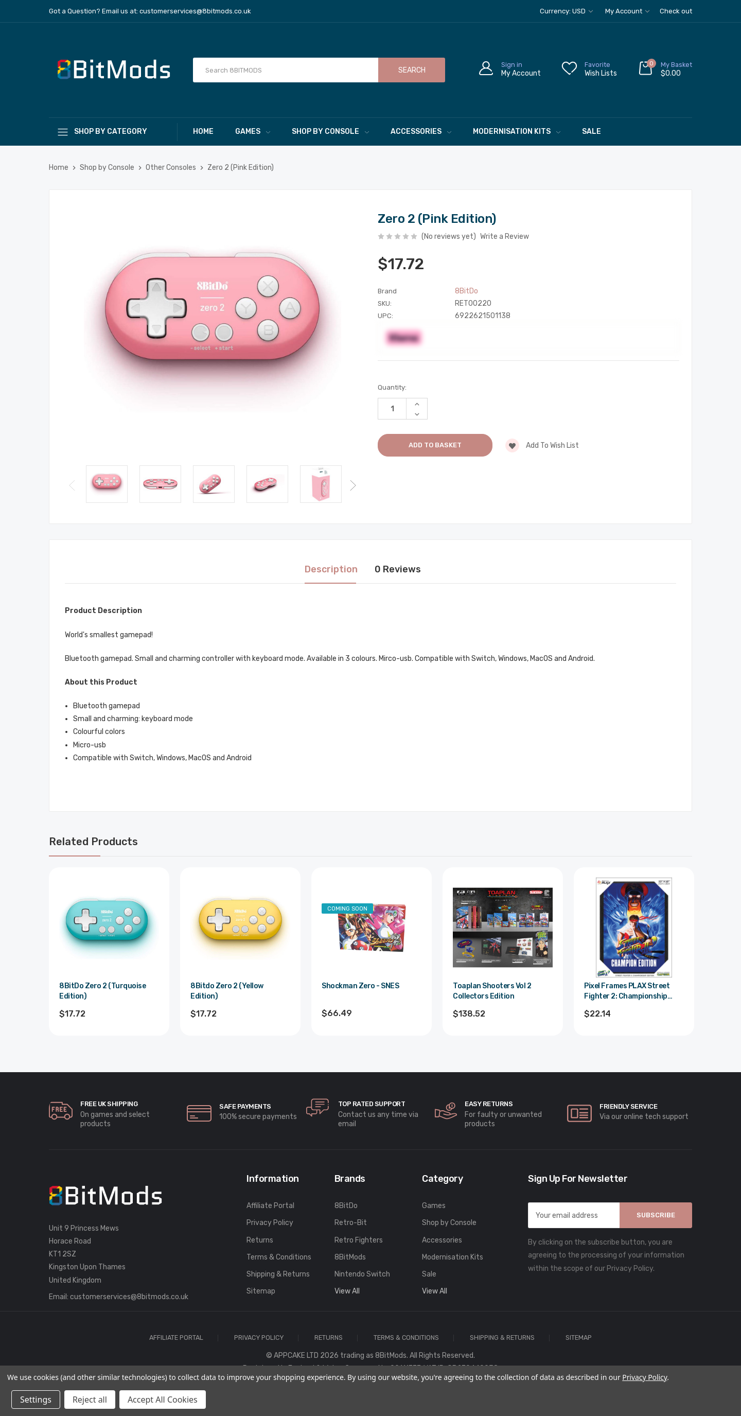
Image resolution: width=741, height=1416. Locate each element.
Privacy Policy (269, 1222)
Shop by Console (330, 131)
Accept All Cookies (163, 1399)
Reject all (90, 1399)
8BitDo (346, 1205)
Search (412, 70)
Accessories (421, 131)
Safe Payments (245, 1106)
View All (347, 1291)
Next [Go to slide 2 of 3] (353, 485)
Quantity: (392, 387)
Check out (676, 11)
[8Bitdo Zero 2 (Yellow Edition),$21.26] (240, 927)
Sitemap (260, 1291)
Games (252, 131)
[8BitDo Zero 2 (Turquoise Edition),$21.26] (109, 927)
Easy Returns (489, 1104)
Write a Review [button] (504, 236)
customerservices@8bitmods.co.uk (129, 1296)
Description (331, 569)
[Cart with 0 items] (665, 70)
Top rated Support (371, 1104)
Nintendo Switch (362, 1274)
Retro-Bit (350, 1222)
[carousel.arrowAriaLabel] (61, 1111)
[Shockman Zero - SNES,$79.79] (371, 927)
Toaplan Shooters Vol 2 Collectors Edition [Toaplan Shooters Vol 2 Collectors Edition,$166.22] (492, 991)
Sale (591, 131)
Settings (35, 1399)
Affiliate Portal (270, 1205)
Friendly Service (628, 1106)
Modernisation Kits (516, 131)
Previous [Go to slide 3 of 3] (72, 485)
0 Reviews (398, 569)
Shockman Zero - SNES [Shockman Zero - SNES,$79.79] (360, 986)
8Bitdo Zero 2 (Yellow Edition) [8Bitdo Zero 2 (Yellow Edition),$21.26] (226, 991)
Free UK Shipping (108, 1104)
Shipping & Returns (278, 1274)
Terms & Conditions (278, 1257)
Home (203, 131)
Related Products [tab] (93, 841)
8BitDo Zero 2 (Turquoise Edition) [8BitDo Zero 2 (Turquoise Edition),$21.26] (102, 991)
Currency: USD (566, 11)
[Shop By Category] (113, 131)
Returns (259, 1240)
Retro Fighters (358, 1240)
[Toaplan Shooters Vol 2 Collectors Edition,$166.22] (503, 927)
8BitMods (350, 1257)
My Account (627, 11)
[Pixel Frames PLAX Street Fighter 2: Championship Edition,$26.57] (634, 927)
